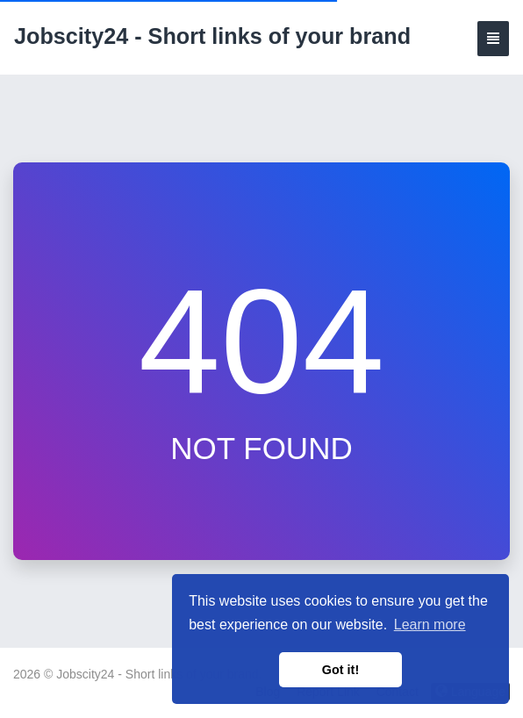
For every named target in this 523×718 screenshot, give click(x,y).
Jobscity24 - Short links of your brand (212, 36)
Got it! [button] (340, 670)
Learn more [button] (430, 624)
